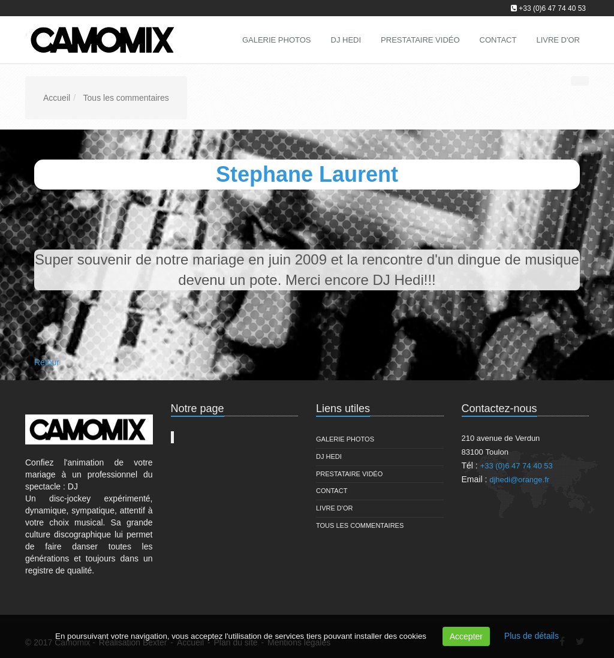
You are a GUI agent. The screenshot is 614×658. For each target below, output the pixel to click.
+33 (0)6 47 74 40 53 (552, 8)
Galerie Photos (345, 439)
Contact (331, 490)
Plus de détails (531, 636)
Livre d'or (334, 508)
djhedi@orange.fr (519, 479)
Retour (46, 362)
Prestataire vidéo (349, 473)
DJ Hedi (329, 456)
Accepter (466, 636)
